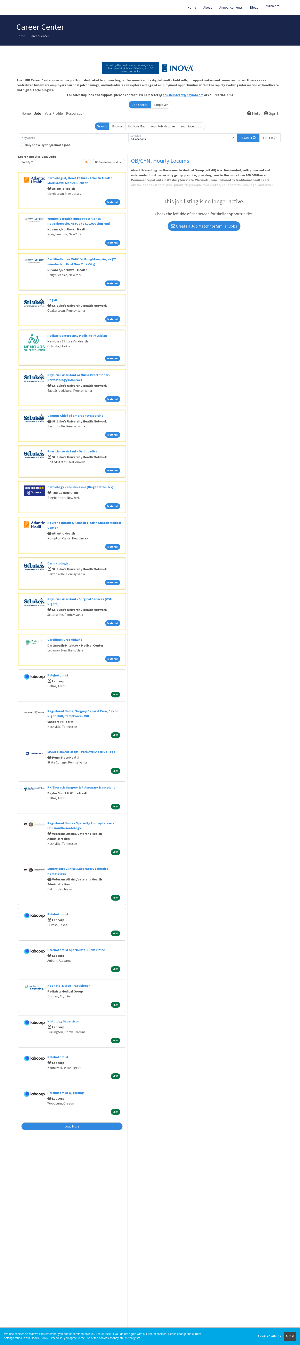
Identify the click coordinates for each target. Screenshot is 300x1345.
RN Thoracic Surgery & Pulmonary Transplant (81, 787)
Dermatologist (58, 563)
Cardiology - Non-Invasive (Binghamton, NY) (80, 487)
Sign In (272, 113)
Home (191, 7)
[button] (270, 137)
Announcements (231, 7)
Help (254, 113)
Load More (72, 1126)
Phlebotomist (57, 675)
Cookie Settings (269, 1336)
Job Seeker (139, 105)
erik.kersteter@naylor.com (183, 95)
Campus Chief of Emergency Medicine (75, 415)
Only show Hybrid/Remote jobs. (48, 145)
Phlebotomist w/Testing (65, 1093)
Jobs (37, 113)
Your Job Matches (163, 126)
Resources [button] (74, 113)
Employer (161, 105)
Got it (290, 1336)
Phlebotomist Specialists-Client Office (76, 950)
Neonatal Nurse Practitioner (68, 985)
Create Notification (108, 162)
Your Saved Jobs (192, 126)
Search (102, 126)
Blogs (254, 7)
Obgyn (52, 300)
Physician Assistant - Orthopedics (72, 451)
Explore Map (137, 126)
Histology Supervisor (63, 1021)
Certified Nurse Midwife (64, 640)
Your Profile (54, 113)
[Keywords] (74, 137)
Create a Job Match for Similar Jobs (204, 226)
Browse (117, 126)
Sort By (26, 162)
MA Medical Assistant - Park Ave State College (81, 752)
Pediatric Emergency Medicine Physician (77, 335)
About (207, 7)
